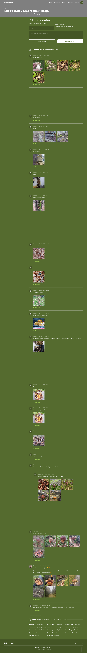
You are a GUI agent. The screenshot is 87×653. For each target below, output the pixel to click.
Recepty (70, 2)
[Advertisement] (15, 41)
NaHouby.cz (8, 3)
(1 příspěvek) (54, 627)
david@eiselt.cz (47, 649)
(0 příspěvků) (36, 630)
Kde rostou (57, 2)
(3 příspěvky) (55, 624)
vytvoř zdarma (69, 26)
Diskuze (77, 2)
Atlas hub (64, 2)
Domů (50, 2)
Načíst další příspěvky (35, 615)
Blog (82, 643)
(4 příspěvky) (36, 624)
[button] (42, 41)
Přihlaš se (57, 26)
